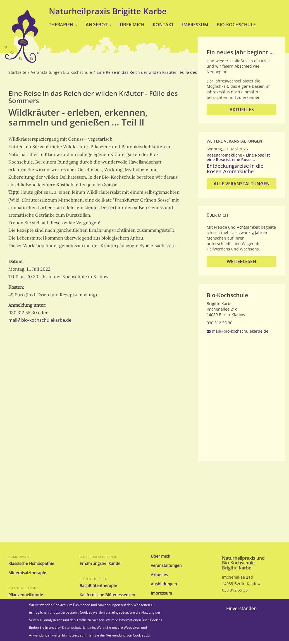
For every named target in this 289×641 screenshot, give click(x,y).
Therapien (63, 25)
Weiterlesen (241, 261)
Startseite (17, 72)
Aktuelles (242, 110)
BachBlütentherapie (98, 585)
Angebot (98, 25)
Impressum (195, 25)
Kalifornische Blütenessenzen (107, 594)
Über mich (132, 25)
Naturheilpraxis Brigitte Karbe (108, 11)
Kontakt (163, 25)
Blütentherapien (93, 579)
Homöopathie (19, 557)
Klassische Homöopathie (31, 563)
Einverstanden (241, 608)
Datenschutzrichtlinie (78, 627)
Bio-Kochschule (236, 25)
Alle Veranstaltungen (242, 184)
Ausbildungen (164, 583)
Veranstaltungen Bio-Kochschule (61, 72)
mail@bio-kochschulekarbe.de (39, 320)
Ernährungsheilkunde (98, 557)
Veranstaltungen (166, 565)
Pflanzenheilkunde (24, 588)
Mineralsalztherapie (27, 572)
